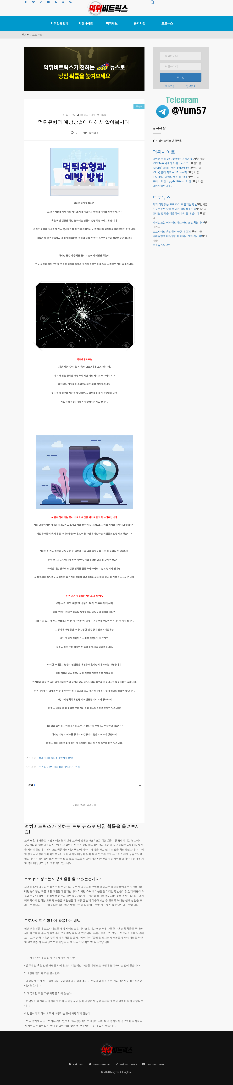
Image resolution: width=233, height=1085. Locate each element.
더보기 (163, 185)
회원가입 (170, 86)
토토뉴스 (167, 23)
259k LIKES (76, 1064)
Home (25, 34)
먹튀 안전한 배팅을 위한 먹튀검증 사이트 (59, 766)
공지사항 (139, 23)
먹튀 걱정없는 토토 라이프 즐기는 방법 (175, 204)
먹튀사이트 (85, 23)
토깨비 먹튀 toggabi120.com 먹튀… (173, 181)
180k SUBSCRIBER (153, 1064)
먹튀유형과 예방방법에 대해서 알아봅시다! (177, 236)
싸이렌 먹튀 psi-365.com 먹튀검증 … (173, 158)
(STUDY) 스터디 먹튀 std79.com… (172, 167)
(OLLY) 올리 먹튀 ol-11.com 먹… (171, 172)
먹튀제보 (112, 23)
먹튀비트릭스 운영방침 (169, 140)
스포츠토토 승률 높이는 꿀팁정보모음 (174, 208)
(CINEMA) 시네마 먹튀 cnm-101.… (172, 163)
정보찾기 (191, 86)
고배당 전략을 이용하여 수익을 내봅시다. (176, 213)
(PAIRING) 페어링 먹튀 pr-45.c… (171, 176)
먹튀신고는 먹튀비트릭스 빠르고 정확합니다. (178, 222)
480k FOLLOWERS (99, 1064)
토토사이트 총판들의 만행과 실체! (56, 757)
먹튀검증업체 (59, 23)
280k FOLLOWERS (126, 1064)
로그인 (181, 77)
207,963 (90, 132)
